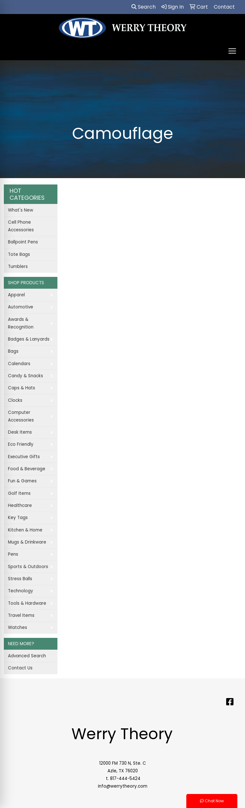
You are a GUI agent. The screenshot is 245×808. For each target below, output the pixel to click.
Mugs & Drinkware (27, 542)
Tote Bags (19, 254)
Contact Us (20, 668)
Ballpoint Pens (23, 242)
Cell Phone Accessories (21, 226)
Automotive (20, 307)
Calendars (19, 364)
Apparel (16, 295)
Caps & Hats (21, 388)
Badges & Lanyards (28, 339)
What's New (20, 210)
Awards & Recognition (20, 323)
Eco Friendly (20, 444)
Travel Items (21, 615)
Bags (13, 351)
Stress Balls (20, 579)
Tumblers (18, 266)
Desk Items (20, 432)
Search (143, 7)
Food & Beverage (26, 469)
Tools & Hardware (27, 603)
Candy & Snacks (25, 376)
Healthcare (20, 505)
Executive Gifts (24, 457)
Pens (13, 554)
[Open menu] (232, 51)
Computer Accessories (21, 416)
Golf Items (19, 493)
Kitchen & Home (25, 530)
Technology (20, 591)
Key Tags (18, 518)
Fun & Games (22, 481)
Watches (17, 627)
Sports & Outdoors (28, 567)
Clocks (15, 400)
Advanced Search (27, 656)
